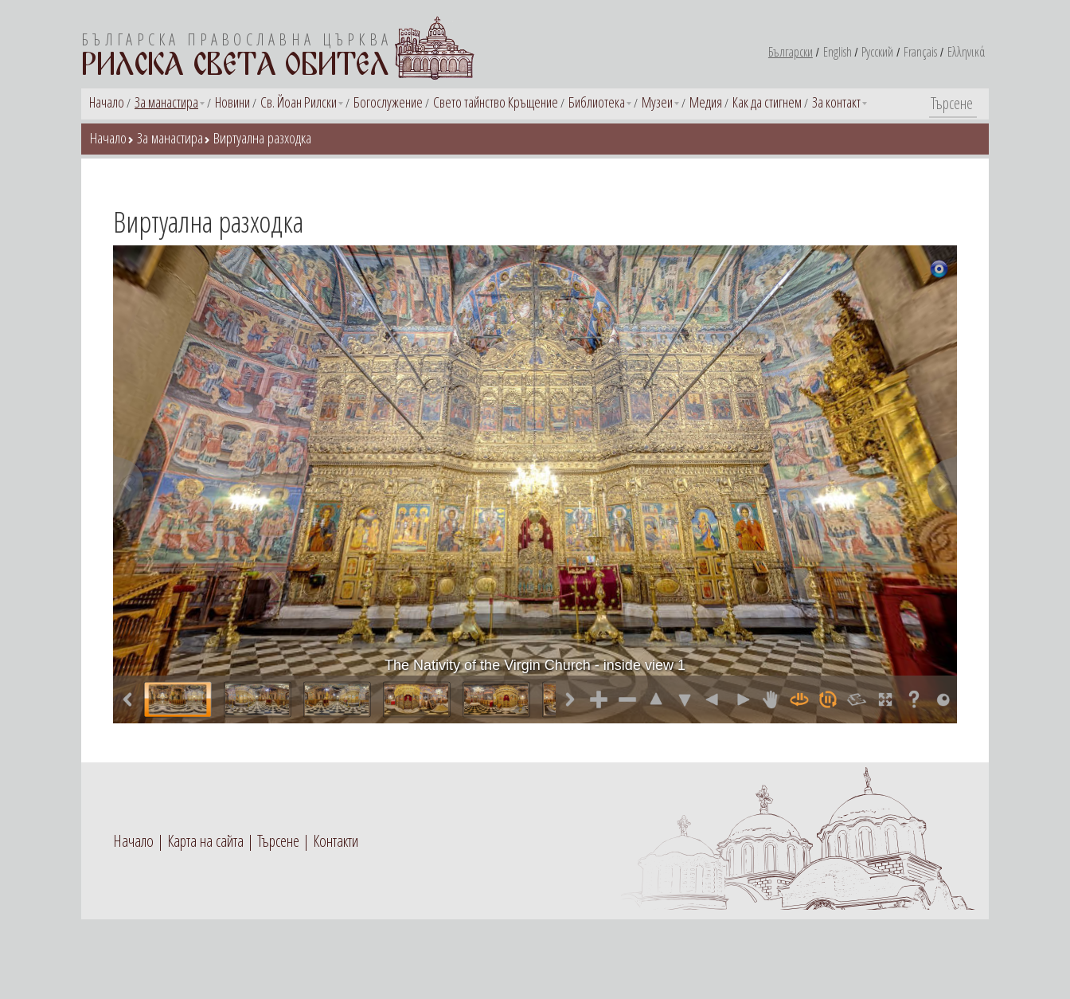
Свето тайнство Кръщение (495, 102)
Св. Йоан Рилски (298, 102)
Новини (232, 102)
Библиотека (596, 102)
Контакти (335, 841)
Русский (877, 52)
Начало (106, 102)
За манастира (166, 102)
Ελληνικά (966, 52)
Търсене (278, 841)
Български (790, 52)
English (837, 52)
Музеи (657, 102)
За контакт (836, 102)
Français (920, 52)
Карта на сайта (205, 841)
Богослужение (388, 102)
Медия (705, 102)
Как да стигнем (767, 102)
